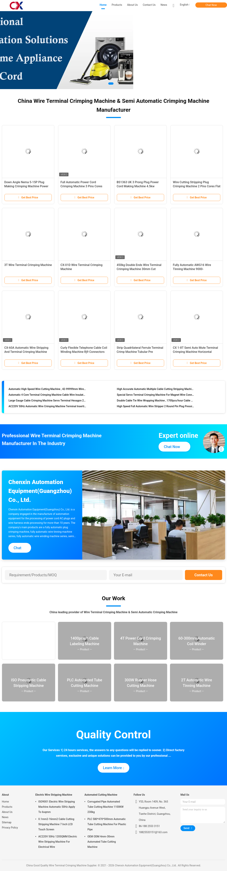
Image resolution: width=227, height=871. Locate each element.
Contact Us (203, 575)
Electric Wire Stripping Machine (53, 794)
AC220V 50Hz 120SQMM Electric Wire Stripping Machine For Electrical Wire (57, 841)
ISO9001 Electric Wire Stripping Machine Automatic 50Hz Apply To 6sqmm (56, 806)
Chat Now (211, 5)
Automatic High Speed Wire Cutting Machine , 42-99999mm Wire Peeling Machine (47, 389)
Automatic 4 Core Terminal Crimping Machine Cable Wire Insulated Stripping (47, 395)
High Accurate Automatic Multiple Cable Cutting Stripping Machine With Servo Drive (155, 389)
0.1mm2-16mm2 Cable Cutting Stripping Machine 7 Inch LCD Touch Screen (56, 824)
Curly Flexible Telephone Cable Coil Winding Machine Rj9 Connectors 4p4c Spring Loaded (83, 352)
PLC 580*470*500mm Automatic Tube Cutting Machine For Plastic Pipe (106, 824)
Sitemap (6, 822)
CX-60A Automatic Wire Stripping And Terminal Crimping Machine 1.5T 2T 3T (26, 352)
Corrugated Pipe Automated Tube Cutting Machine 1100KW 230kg (105, 806)
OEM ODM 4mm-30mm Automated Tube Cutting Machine (101, 841)
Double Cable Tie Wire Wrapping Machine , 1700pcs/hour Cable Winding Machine (155, 401)
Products (7, 806)
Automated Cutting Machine (100, 794)
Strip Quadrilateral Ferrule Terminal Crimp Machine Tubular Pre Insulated (140, 352)
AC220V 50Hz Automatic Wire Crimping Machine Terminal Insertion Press (47, 407)
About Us (7, 811)
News (5, 817)
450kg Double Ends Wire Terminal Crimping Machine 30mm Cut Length (139, 269)
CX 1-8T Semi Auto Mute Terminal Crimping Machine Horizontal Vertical (195, 352)
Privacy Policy (10, 827)
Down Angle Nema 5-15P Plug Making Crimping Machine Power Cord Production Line (26, 186)
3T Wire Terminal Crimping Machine (28, 265)
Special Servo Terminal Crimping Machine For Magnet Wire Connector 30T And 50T (155, 395)
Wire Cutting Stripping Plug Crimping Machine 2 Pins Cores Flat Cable (196, 186)
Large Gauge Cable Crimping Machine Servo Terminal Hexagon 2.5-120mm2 (47, 401)
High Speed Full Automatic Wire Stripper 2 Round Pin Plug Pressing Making (155, 407)
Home (5, 801)
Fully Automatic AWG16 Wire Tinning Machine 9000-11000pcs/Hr (192, 269)
